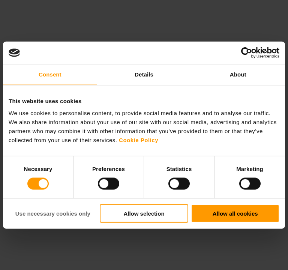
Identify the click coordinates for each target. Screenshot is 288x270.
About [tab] (238, 74)
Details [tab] (144, 74)
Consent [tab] (50, 74)
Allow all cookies (235, 213)
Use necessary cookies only (52, 213)
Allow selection (143, 213)
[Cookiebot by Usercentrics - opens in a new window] (246, 52)
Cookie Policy (138, 139)
